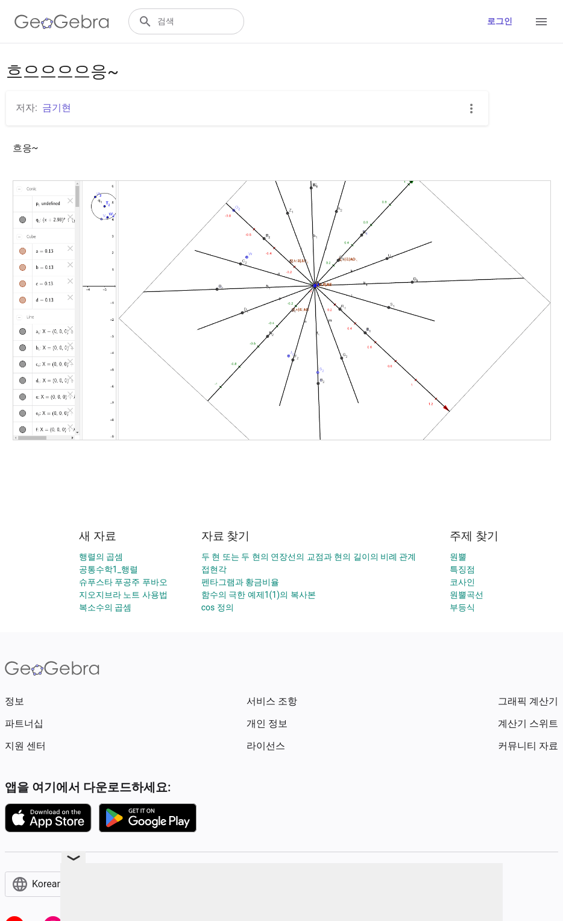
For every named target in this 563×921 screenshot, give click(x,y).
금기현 (56, 107)
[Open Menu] (541, 21)
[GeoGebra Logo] (61, 21)
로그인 (499, 21)
